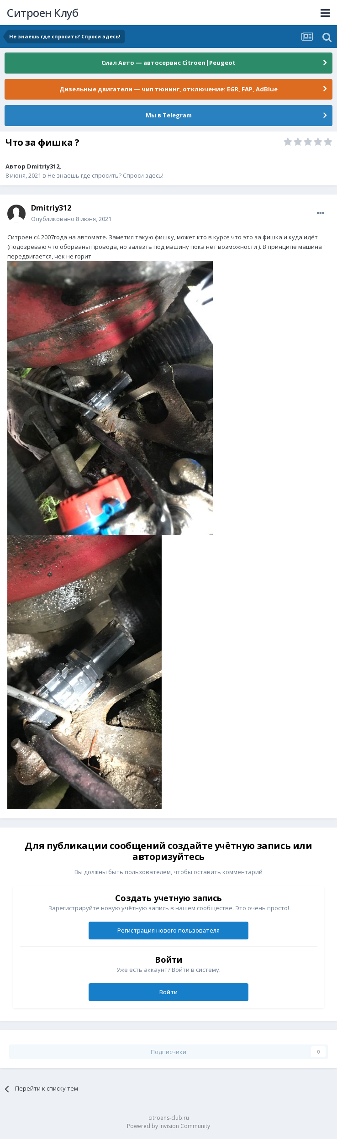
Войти (168, 992)
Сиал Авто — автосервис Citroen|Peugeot (168, 62)
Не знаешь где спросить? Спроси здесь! (105, 175)
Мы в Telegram (169, 115)
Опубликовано (71, 219)
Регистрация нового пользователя (168, 930)
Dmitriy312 (43, 166)
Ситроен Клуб (42, 12)
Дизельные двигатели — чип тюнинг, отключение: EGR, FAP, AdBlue (168, 89)
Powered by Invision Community (168, 1126)
